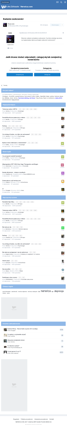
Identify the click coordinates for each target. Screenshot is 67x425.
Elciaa (40, 98)
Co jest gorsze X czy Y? (14, 348)
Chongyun (5, 96)
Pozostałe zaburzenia (27, 276)
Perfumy (4, 125)
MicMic (8, 119)
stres (8, 290)
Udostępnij (44, 25)
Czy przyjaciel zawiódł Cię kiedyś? (12, 155)
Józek (11, 98)
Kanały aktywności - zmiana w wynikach (13, 171)
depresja (59, 288)
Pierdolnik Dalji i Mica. (8, 201)
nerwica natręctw (32, 288)
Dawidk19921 (9, 276)
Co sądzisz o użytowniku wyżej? (16, 331)
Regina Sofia (9, 251)
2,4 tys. (10, 48)
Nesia (61, 96)
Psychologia (21, 135)
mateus (8, 181)
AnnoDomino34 (6, 99)
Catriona (56, 96)
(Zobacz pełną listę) (33, 94)
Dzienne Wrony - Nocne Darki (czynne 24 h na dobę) (22, 325)
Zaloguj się (47, 74)
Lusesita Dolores (19, 96)
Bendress (8, 227)
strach (4, 290)
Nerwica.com (27, 7)
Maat (47, 96)
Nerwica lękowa (23, 227)
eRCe (33, 96)
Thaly (37, 98)
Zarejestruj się (20, 74)
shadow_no (9, 127)
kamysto (8, 260)
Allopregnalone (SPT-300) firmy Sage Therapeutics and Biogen (20, 163)
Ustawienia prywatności (41, 416)
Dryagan (8, 189)
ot (2, 187)
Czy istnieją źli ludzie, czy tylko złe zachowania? (16, 133)
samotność (14, 288)
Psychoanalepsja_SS (16, 344)
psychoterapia (6, 288)
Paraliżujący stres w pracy (10, 274)
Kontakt (52, 416)
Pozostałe (25, 165)
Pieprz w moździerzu (49, 98)
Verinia (15, 98)
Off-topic (20, 119)
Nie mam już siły (7, 225)
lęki (52, 288)
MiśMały (7, 98)
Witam (21, 268)
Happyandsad (15, 99)
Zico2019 (11, 96)
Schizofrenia (24, 181)
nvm (13, 24)
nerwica (46, 287)
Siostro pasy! (6, 258)
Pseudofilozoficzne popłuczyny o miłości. (14, 117)
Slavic (7, 268)
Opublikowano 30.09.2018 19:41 (32, 33)
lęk (39, 288)
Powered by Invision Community (33, 422)
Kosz (22, 189)
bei (3, 98)
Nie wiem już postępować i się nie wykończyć (15, 250)
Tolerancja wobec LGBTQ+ (10, 109)
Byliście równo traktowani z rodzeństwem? (14, 142)
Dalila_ (37, 96)
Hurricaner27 (28, 96)
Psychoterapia (24, 26)
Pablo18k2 (43, 96)
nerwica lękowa (22, 288)
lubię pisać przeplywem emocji (15, 337)
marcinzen (9, 165)
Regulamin (16, 416)
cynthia (52, 96)
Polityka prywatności (27, 416)
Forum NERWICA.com (29, 173)
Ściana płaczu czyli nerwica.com (11, 179)
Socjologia (21, 111)
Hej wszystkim (6, 266)
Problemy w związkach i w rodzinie (30, 251)
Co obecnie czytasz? (13, 342)
